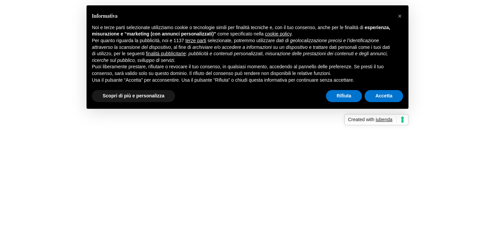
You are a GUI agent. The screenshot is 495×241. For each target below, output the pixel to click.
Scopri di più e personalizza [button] (133, 95)
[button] (399, 16)
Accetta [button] (383, 95)
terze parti (195, 40)
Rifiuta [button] (344, 95)
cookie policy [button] (278, 33)
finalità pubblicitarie (166, 53)
